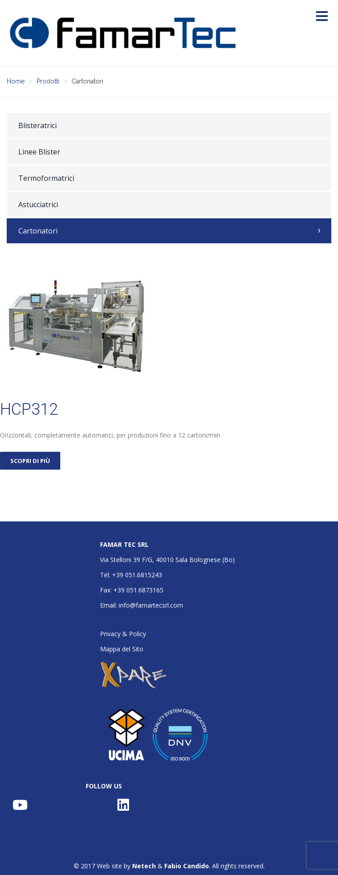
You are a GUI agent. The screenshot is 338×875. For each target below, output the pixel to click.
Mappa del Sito (121, 649)
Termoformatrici (46, 178)
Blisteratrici (37, 125)
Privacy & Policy (123, 633)
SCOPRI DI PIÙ (30, 461)
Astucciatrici (38, 204)
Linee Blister (39, 152)
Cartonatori (38, 231)
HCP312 (29, 409)
